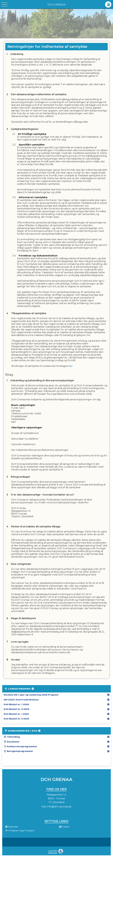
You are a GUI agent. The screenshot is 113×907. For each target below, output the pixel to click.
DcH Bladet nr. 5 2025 (16, 718)
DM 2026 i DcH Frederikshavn (21, 699)
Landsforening (19, 688)
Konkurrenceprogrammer (20, 746)
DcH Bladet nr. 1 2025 (16, 714)
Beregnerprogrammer (18, 751)
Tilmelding (12, 737)
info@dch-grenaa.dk (59, 806)
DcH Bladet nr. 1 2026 (16, 704)
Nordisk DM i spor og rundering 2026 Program (31, 694)
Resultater (12, 741)
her (70, 366)
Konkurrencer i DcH (22, 730)
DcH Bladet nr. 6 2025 (16, 709)
